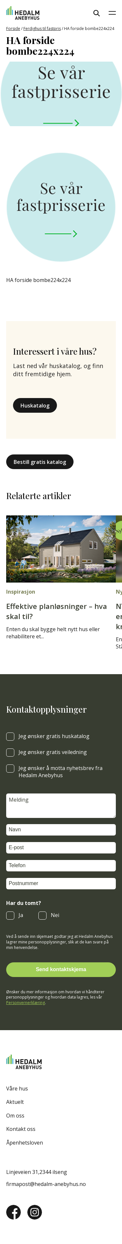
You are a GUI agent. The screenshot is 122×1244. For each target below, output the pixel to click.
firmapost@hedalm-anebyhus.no (46, 1184)
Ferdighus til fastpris (42, 28)
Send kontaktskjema (61, 969)
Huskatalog (34, 405)
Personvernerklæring (25, 1002)
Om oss (15, 1115)
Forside (13, 28)
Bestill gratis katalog (40, 462)
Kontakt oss (20, 1129)
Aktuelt (15, 1101)
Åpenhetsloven (24, 1142)
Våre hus (17, 1088)
